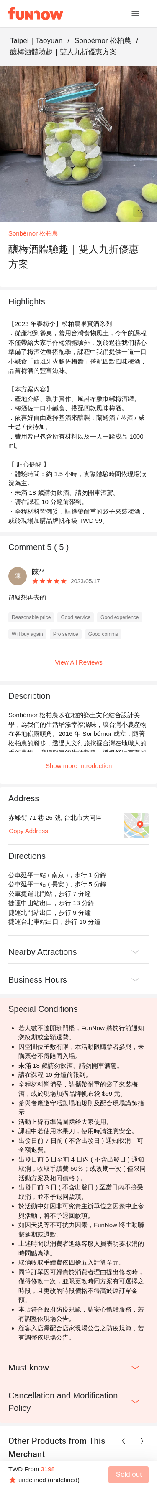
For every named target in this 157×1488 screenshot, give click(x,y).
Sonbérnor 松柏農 (103, 41)
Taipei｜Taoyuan (36, 41)
